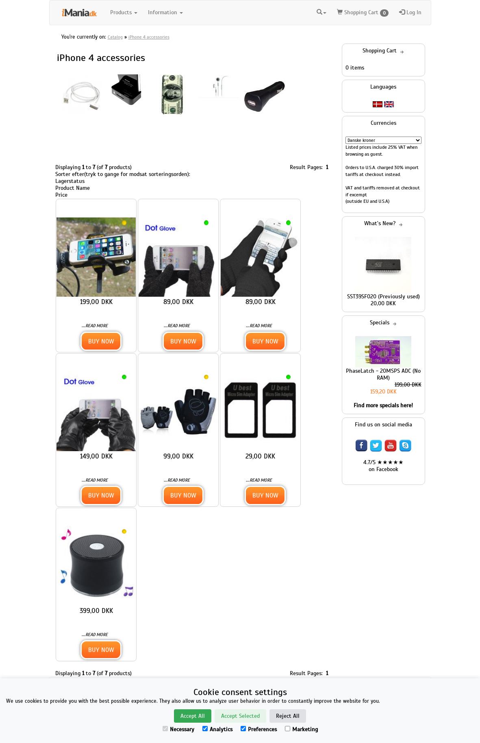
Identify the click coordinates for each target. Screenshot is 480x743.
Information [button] (165, 12)
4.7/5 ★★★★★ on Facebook (383, 466)
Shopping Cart (363, 13)
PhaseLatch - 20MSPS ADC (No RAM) (383, 374)
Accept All (192, 716)
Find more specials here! (383, 405)
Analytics (217, 729)
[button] (321, 12)
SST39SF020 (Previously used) (383, 296)
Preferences (259, 729)
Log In (410, 12)
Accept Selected (240, 716)
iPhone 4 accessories (148, 37)
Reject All (288, 716)
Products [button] (123, 12)
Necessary (178, 729)
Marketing (301, 729)
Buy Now (101, 341)
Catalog (115, 37)
